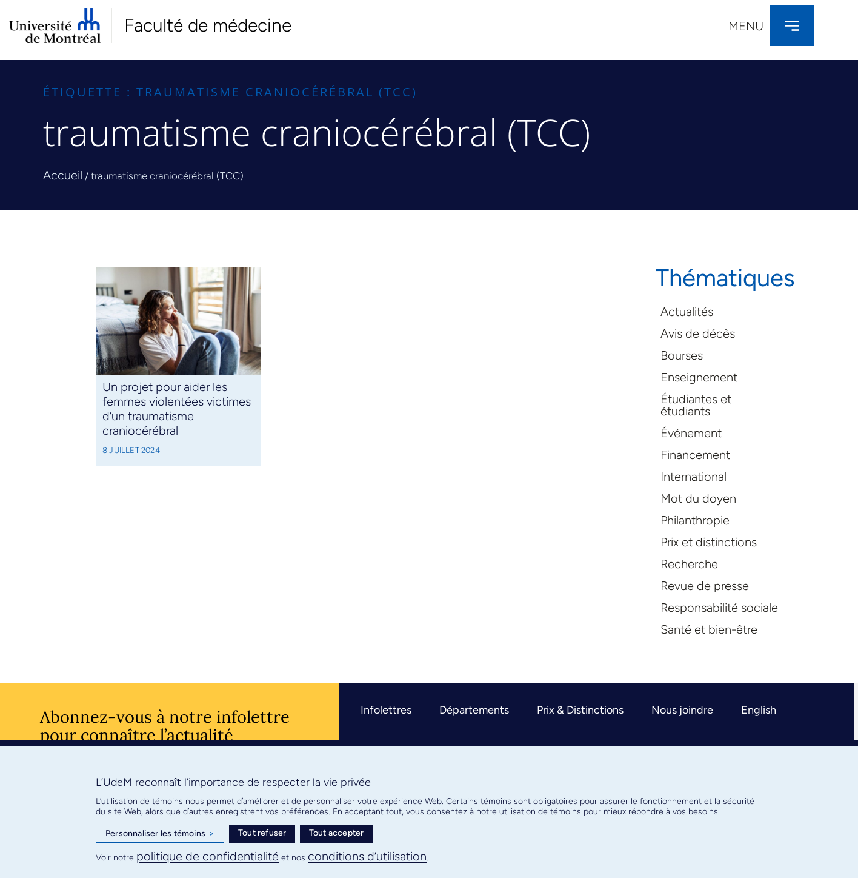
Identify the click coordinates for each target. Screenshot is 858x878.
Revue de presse (704, 585)
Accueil (62, 175)
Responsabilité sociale (719, 607)
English (758, 710)
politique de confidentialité (207, 856)
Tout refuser (262, 833)
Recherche (689, 564)
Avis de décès (697, 333)
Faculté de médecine (207, 25)
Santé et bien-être (708, 629)
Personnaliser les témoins (160, 833)
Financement (695, 454)
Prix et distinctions (708, 542)
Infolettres (386, 710)
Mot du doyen (698, 498)
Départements (474, 710)
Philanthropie (695, 520)
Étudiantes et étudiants (695, 405)
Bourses (681, 355)
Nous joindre (682, 710)
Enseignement (698, 377)
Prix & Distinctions (580, 710)
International (693, 476)
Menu (745, 26)
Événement (691, 433)
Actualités (686, 311)
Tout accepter (336, 833)
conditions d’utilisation (367, 856)
